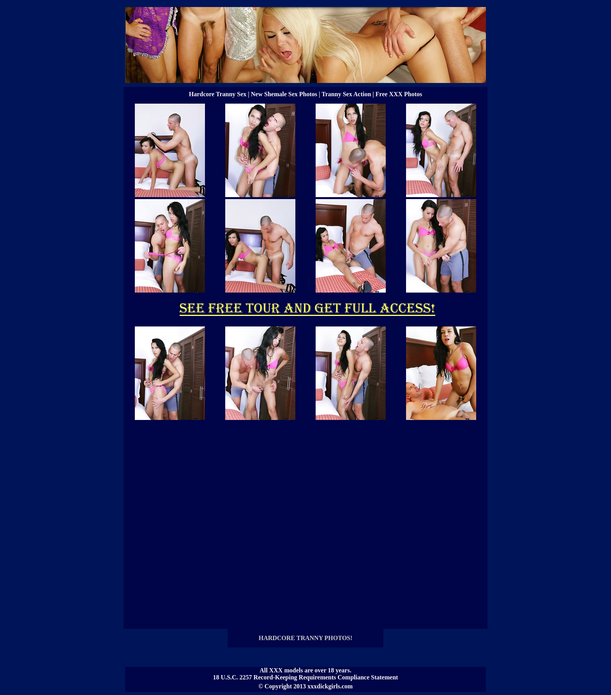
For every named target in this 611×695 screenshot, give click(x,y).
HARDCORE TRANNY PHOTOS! (306, 638)
